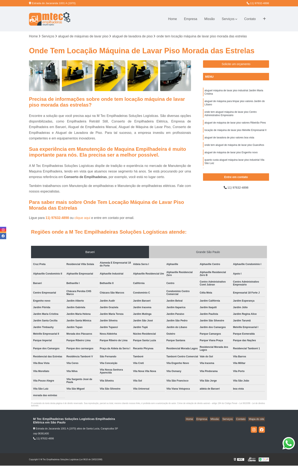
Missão (209, 19)
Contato (250, 19)
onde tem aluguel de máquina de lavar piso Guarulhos (234, 149)
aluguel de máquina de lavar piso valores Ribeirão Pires (235, 125)
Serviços (228, 19)
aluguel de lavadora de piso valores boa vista (229, 141)
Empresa (190, 19)
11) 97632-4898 (258, 3)
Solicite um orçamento (236, 64)
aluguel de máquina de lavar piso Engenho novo (231, 157)
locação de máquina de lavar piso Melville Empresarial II (235, 133)
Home (172, 19)
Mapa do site (257, 419)
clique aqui (82, 218)
